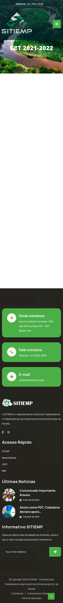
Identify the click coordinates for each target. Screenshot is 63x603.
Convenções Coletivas (40, 593)
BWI (4, 470)
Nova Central (9, 457)
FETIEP (5, 451)
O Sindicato (17, 593)
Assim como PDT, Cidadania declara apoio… (40, 509)
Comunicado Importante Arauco (37, 492)
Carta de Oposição (31, 598)
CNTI (4, 464)
